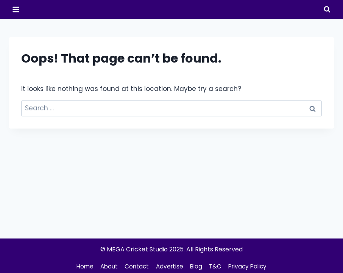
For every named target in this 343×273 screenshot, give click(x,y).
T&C (216, 266)
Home (80, 266)
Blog (196, 266)
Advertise (168, 266)
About (106, 266)
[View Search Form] (327, 9)
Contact (134, 266)
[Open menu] (16, 9)
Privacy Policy (251, 266)
